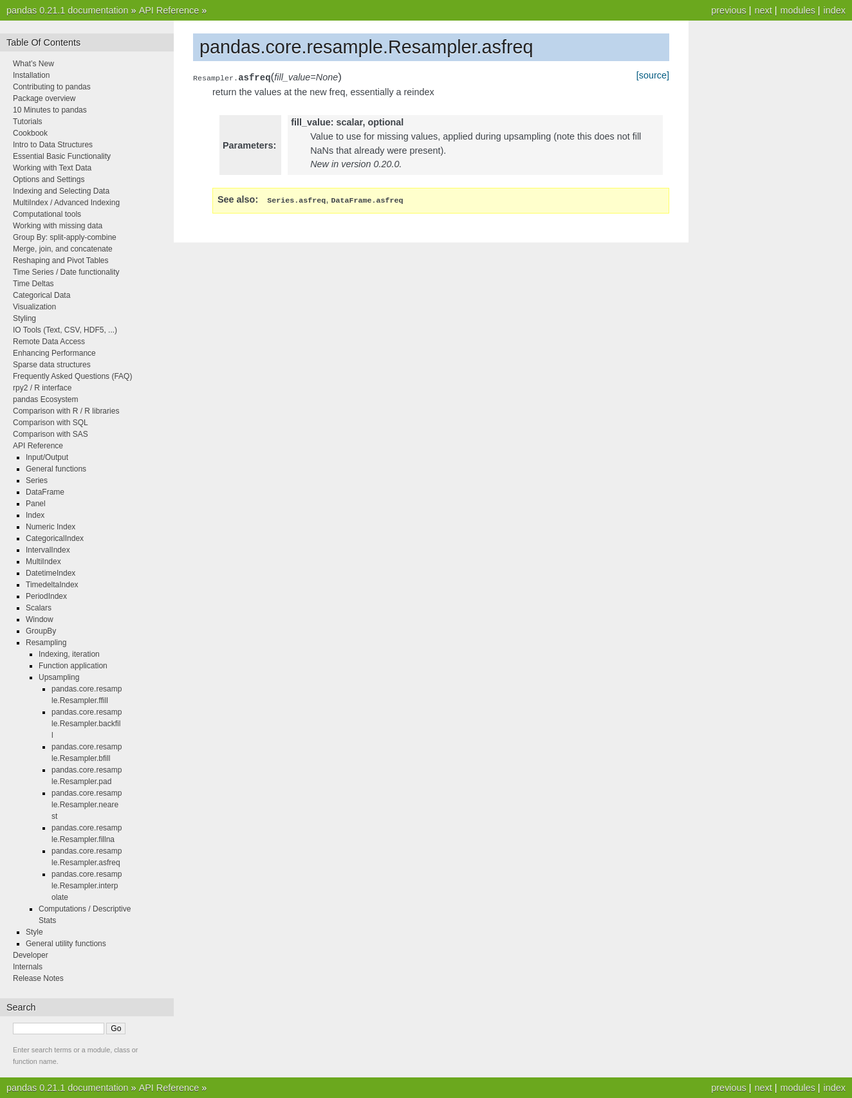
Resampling (46, 642)
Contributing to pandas (52, 86)
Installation (31, 75)
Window (39, 619)
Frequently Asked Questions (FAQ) (72, 376)
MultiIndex (43, 561)
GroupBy (41, 631)
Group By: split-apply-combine (64, 237)
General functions (56, 468)
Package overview (44, 98)
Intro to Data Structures (53, 144)
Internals (27, 966)
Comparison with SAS (50, 434)
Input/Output (47, 457)
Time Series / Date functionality (66, 272)
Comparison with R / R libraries (66, 411)
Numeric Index (50, 526)
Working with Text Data (52, 167)
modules (797, 10)
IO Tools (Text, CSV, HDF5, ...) (65, 329)
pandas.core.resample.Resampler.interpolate (86, 886)
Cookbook (30, 133)
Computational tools (47, 214)
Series (37, 480)
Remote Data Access (49, 341)
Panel (36, 503)
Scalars (38, 607)
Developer (30, 955)
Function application (73, 665)
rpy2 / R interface (42, 387)
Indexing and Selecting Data (61, 191)
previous (728, 10)
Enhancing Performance (54, 353)
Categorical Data (41, 295)
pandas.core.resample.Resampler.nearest (86, 805)
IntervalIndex (48, 549)
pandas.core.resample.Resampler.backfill (86, 724)
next (763, 10)
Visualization (34, 306)
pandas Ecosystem (45, 399)
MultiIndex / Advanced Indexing (66, 202)
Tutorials (27, 121)
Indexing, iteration (69, 654)
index (835, 10)
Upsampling (59, 677)
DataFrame (45, 492)
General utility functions (66, 943)
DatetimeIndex (50, 573)
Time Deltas (33, 283)
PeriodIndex (46, 596)
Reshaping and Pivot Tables (61, 260)
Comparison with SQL (50, 422)
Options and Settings (48, 179)
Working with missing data (57, 225)
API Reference (169, 10)
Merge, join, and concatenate (63, 248)
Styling (24, 318)
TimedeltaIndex (52, 584)
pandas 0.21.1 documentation (67, 10)
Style (34, 932)
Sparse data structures (52, 364)
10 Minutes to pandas (50, 109)
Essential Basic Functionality (62, 156)
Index (35, 515)
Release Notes (38, 978)
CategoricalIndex (55, 538)
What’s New (33, 63)
